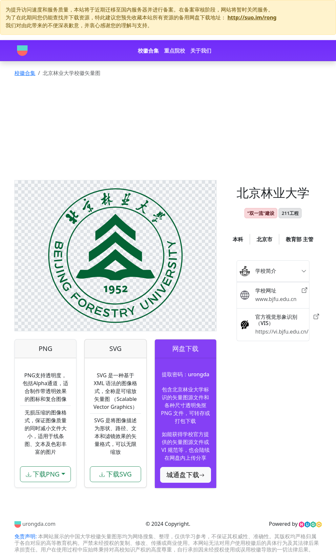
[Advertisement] (168, 131)
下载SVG (115, 474)
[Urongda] (22, 50)
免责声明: (26, 536)
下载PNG (43, 474)
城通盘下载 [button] (185, 474)
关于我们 (200, 50)
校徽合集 (148, 50)
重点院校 (174, 50)
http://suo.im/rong (251, 17)
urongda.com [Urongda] (34, 523)
